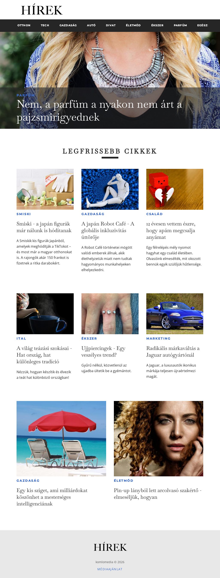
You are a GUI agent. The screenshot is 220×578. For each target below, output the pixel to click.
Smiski (24, 214)
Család (154, 214)
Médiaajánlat (110, 569)
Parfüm (26, 95)
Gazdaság (92, 214)
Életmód (124, 481)
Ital (21, 338)
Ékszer (89, 338)
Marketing (158, 338)
